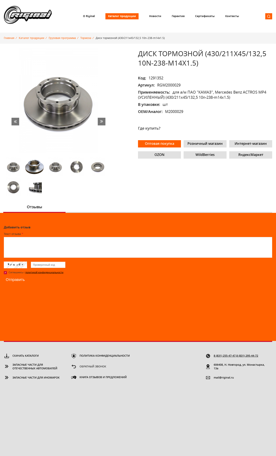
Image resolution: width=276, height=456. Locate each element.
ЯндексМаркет (250, 155)
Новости (155, 16)
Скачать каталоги (25, 356)
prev (15, 121)
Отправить (15, 279)
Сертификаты (205, 16)
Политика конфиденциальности (105, 356)
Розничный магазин (205, 144)
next (101, 121)
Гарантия (178, 16)
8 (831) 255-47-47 (225, 356)
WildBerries (205, 155)
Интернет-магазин (251, 144)
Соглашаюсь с (36, 272)
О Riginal (89, 16)
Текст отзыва (13, 234)
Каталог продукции (122, 16)
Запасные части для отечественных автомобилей (34, 367)
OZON (159, 155)
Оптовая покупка (159, 144)
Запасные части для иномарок (36, 377)
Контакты (232, 16)
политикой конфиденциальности (44, 272)
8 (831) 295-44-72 (247, 356)
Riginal (28, 16)
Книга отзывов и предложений (103, 377)
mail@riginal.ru (224, 377)
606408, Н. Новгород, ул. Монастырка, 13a (239, 367)
